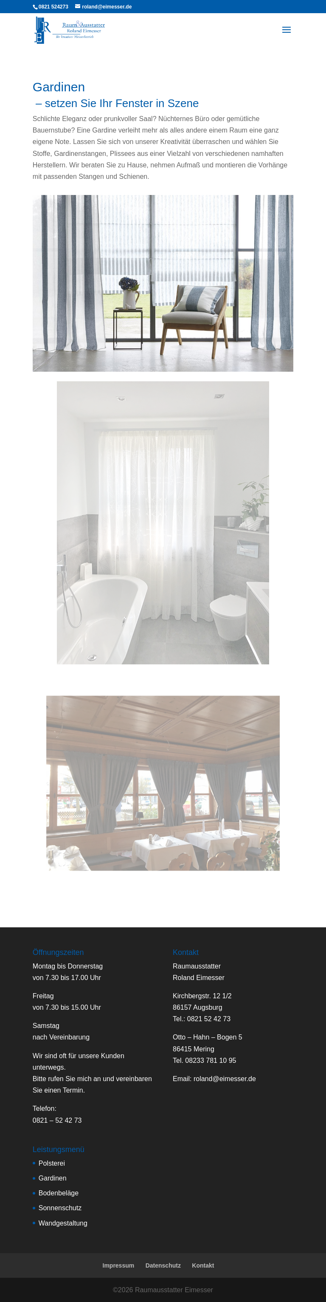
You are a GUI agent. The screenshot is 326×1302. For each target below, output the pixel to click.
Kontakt (203, 1265)
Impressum (119, 1265)
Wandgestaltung (63, 1223)
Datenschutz (163, 1265)
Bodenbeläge (59, 1193)
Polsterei (52, 1163)
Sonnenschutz (60, 1208)
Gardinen (53, 1178)
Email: (214, 1078)
